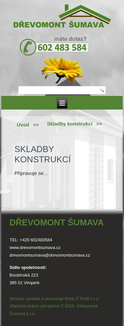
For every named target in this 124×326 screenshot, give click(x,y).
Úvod (23, 124)
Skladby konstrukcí (70, 123)
